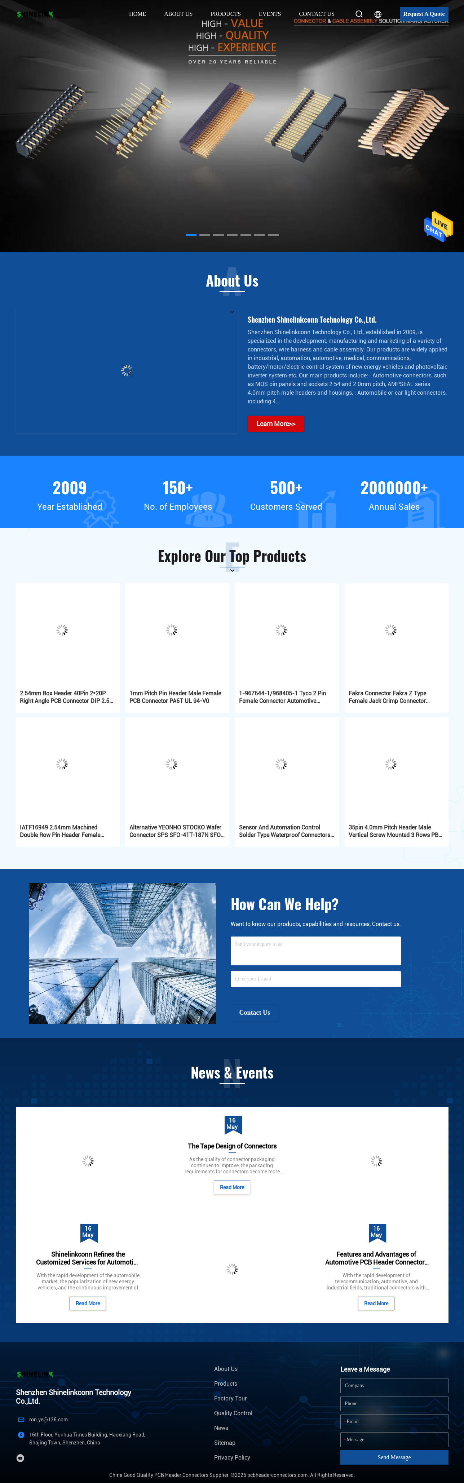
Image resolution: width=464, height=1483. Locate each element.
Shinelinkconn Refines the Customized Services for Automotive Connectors (88, 1258)
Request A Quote (424, 14)
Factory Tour (230, 1398)
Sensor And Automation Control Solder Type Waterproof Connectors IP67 (284, 831)
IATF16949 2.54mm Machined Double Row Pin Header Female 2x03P (60, 831)
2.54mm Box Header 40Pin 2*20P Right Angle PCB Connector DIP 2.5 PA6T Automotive (64, 697)
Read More (88, 1303)
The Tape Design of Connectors (232, 1146)
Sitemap (224, 1442)
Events (270, 14)
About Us (226, 1368)
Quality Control (233, 1413)
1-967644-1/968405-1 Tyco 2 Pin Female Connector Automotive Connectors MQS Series (282, 697)
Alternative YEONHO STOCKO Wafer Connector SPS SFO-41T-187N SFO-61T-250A (176, 831)
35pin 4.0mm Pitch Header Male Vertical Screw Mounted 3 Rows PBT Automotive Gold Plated (395, 831)
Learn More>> (275, 424)
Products (225, 1383)
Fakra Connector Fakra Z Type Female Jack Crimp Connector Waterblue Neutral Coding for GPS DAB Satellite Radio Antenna (392, 697)
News (221, 1428)
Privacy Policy (232, 1457)
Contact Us (316, 14)
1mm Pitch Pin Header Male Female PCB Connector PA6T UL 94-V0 (175, 697)
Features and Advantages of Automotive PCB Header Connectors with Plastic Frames (376, 1258)
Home (137, 14)
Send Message (394, 1457)
